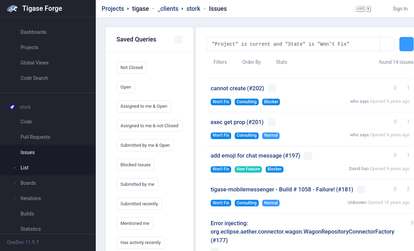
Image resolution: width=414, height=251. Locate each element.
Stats (278, 62)
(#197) (291, 155)
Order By (248, 62)
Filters (217, 62)
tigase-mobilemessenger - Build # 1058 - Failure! (273, 189)
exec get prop (228, 122)
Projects (113, 8)
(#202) (255, 88)
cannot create (228, 88)
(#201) (255, 122)
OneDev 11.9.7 (23, 242)
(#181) (344, 189)
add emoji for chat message (246, 155)
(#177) (219, 240)
